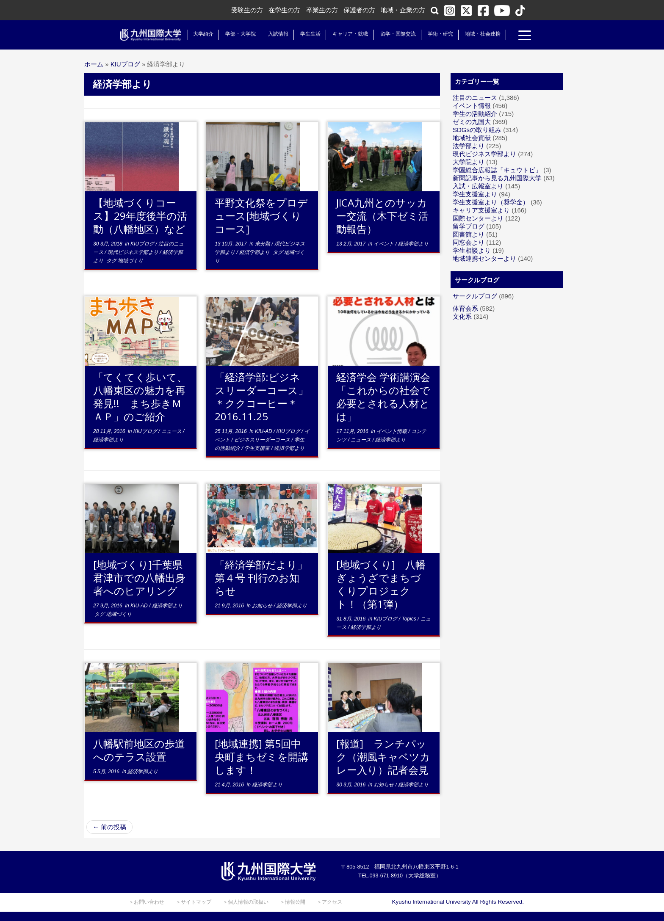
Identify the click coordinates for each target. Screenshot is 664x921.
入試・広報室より (478, 186)
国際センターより (478, 218)
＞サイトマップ (193, 902)
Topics (409, 619)
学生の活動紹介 (475, 113)
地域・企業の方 (403, 10)
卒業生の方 (322, 10)
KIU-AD (264, 431)
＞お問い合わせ (146, 902)
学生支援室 (257, 448)
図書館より (468, 234)
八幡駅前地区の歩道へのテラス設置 (139, 750)
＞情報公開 (292, 902)
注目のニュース (475, 97)
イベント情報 (392, 431)
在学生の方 (284, 10)
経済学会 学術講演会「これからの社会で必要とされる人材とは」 (383, 396)
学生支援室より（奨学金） (491, 202)
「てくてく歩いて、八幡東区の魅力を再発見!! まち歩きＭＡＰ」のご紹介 (140, 396)
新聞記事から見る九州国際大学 (497, 178)
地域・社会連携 (481, 34)
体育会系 (465, 308)
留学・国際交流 (396, 34)
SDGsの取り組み (477, 129)
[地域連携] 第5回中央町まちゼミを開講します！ (261, 756)
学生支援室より (475, 194)
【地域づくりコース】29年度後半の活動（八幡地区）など (140, 216)
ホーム (93, 64)
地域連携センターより (484, 258)
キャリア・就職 (348, 34)
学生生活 (309, 34)
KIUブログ (125, 64)
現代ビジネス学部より (134, 252)
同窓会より (468, 242)
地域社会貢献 (472, 137)
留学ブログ (468, 226)
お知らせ (263, 606)
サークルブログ (475, 296)
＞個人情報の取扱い (245, 902)
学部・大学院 (239, 34)
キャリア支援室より (481, 210)
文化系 (462, 316)
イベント (384, 244)
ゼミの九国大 (472, 121)
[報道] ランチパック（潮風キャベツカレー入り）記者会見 (383, 756)
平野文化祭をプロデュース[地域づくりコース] (261, 216)
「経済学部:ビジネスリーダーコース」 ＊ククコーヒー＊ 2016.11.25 (266, 396)
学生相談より (472, 250)
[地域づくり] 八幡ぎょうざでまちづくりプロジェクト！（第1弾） (381, 584)
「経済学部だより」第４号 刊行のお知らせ (261, 577)
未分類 (263, 244)
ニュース (172, 431)
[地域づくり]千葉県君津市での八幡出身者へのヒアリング (139, 577)
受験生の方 (247, 10)
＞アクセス (329, 902)
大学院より (468, 161)
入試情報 (276, 34)
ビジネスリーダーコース (262, 440)
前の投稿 (109, 826)
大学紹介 (201, 34)
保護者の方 (359, 10)
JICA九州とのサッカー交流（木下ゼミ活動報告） (382, 216)
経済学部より (255, 252)
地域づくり (130, 261)
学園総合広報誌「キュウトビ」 (497, 170)
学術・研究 (438, 34)
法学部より (468, 145)
